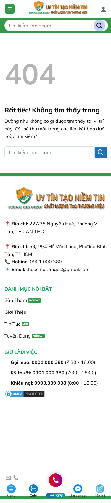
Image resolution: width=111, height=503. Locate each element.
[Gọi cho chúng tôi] (15, 478)
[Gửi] (99, 25)
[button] (10, 9)
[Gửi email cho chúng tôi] (8, 478)
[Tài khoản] (104, 8)
